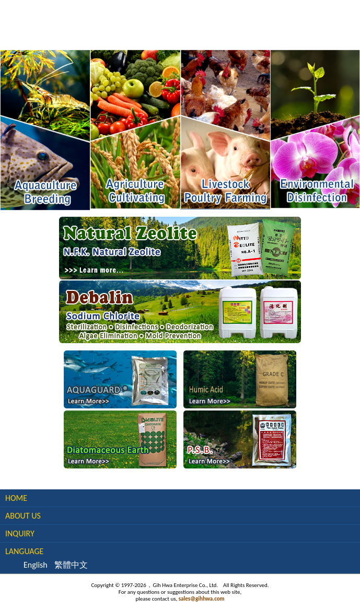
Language (24, 551)
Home (16, 498)
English (36, 565)
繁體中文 (71, 565)
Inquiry (19, 533)
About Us (23, 516)
